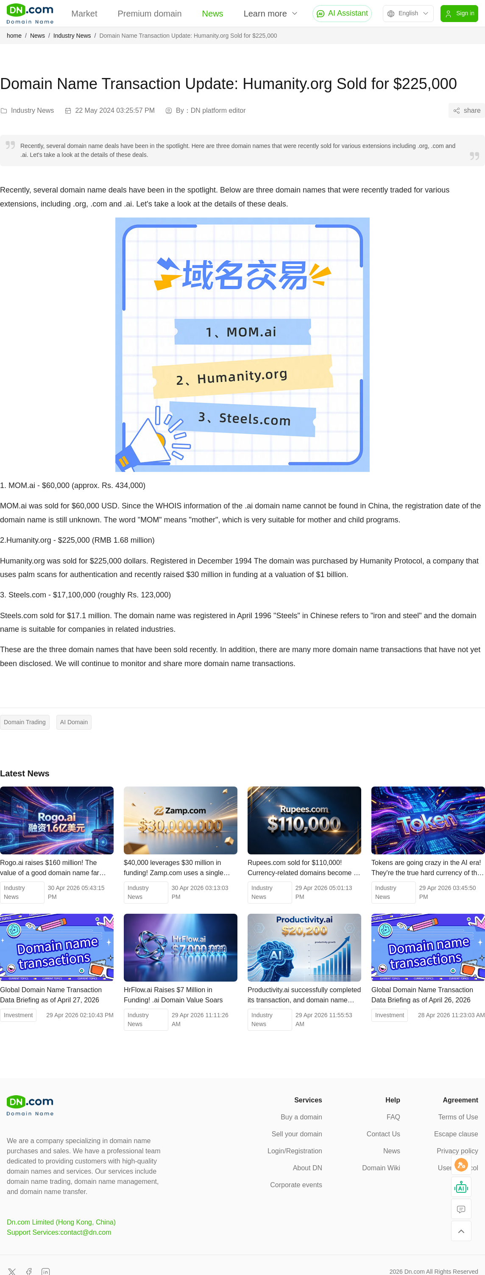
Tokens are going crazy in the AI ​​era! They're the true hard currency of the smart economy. (426, 868)
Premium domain (149, 13)
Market (84, 13)
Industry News (72, 35)
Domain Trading (25, 722)
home (14, 35)
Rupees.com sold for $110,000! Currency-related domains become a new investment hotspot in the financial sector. (302, 868)
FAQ (393, 1117)
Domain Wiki (381, 1168)
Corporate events (296, 1185)
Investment (18, 1015)
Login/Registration (295, 1151)
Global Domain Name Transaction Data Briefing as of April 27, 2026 (51, 995)
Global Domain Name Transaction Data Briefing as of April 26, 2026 (422, 995)
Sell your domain (297, 1134)
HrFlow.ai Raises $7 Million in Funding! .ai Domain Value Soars (173, 995)
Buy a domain (301, 1117)
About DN (307, 1168)
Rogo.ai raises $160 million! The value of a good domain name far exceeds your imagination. (49, 868)
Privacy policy (457, 1151)
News (212, 13)
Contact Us (383, 1134)
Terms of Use (458, 1117)
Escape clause (456, 1134)
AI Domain (74, 722)
